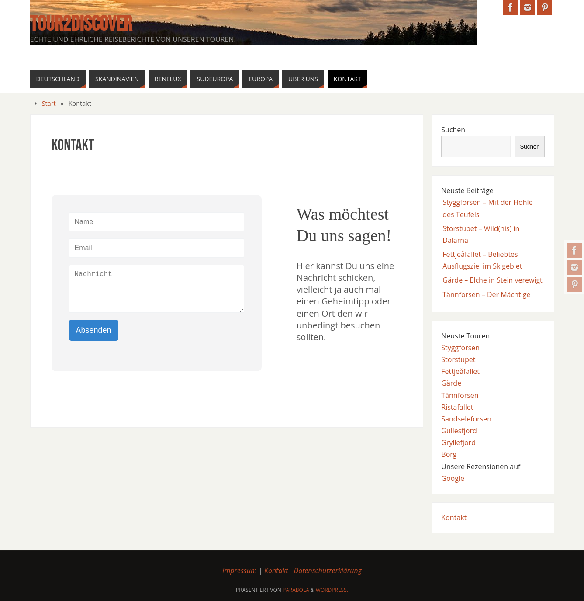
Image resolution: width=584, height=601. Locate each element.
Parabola (296, 590)
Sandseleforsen (466, 419)
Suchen (453, 130)
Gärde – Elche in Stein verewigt (492, 280)
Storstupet (458, 359)
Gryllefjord (458, 442)
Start (49, 103)
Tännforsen (459, 395)
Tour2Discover (81, 24)
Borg (448, 454)
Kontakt (454, 517)
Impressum (239, 570)
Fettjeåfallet (460, 371)
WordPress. (332, 590)
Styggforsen (460, 347)
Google (452, 478)
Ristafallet (457, 407)
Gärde (451, 383)
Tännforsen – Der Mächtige (486, 294)
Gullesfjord (459, 430)
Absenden (93, 330)
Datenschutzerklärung (328, 570)
